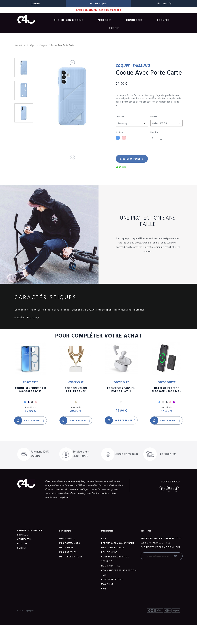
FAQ (103, 588)
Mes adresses (68, 552)
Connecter (134, 20)
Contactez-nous (112, 579)
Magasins (107, 584)
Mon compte (67, 538)
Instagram (169, 488)
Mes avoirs (66, 547)
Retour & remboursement (117, 543)
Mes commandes (69, 543)
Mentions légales (112, 547)
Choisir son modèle (68, 20)
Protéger (104, 20)
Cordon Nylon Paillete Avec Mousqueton (76, 390)
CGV (103, 538)
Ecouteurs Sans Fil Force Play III (121, 390)
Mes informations (71, 556)
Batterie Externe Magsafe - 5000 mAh (166, 390)
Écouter (163, 20)
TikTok (176, 488)
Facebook (161, 488)
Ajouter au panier (131, 158)
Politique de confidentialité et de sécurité (115, 557)
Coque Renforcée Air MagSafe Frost (30, 390)
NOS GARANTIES (110, 565)
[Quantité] (154, 138)
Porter (114, 28)
